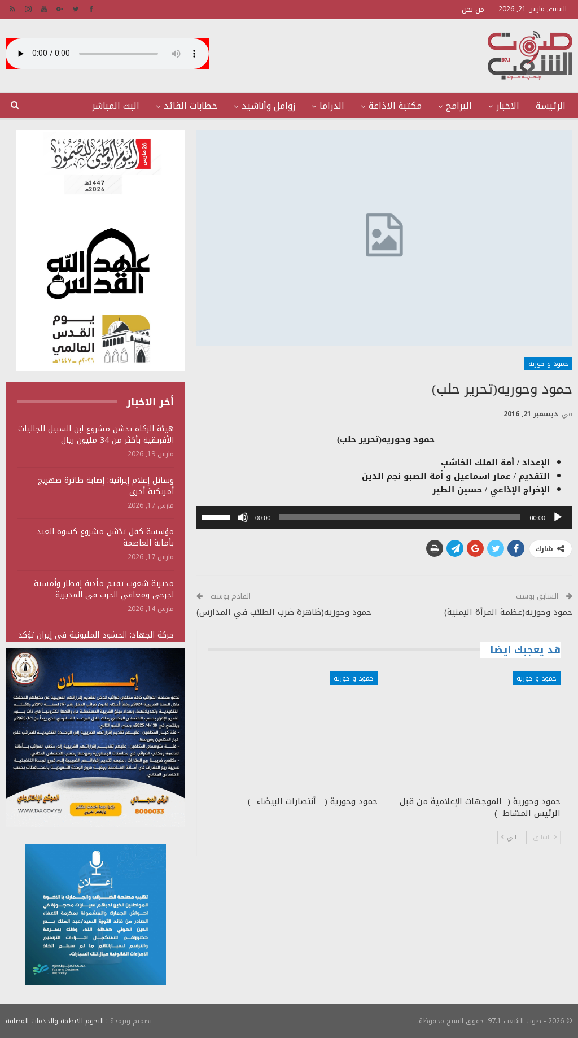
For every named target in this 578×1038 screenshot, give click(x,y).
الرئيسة (551, 106)
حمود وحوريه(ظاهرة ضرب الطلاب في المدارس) (283, 612)
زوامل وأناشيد (268, 106)
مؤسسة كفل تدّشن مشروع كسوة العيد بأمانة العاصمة (105, 537)
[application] (384, 517)
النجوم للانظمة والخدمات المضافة (55, 1020)
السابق (545, 837)
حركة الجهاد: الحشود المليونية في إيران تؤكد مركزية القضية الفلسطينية (96, 640)
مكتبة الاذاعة (395, 106)
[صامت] (242, 517)
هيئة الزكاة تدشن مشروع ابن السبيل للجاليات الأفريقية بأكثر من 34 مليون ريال (96, 434)
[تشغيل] (557, 517)
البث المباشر (115, 106)
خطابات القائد (190, 106)
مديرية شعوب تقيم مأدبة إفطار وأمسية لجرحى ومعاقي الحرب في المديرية (104, 589)
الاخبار (507, 106)
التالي (512, 837)
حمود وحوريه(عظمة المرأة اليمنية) (508, 612)
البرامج (459, 106)
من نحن (473, 9)
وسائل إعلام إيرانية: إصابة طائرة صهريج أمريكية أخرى (106, 486)
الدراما (331, 106)
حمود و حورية (548, 363)
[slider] (399, 517)
